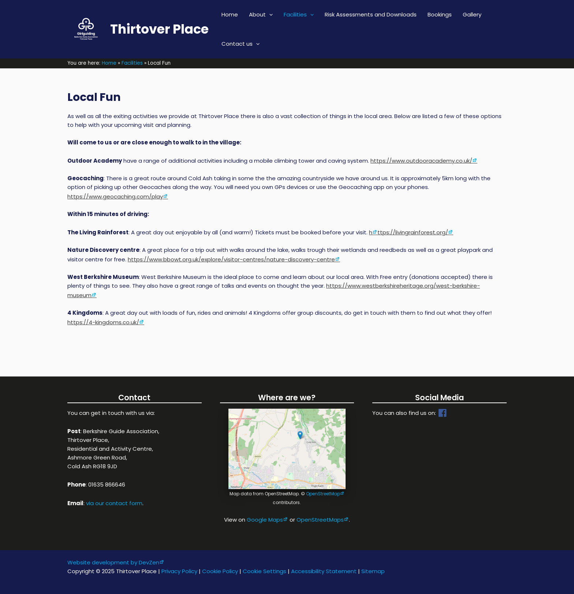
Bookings (440, 14)
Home (229, 14)
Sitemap (373, 571)
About (261, 14)
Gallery (472, 14)
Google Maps (265, 519)
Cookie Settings (264, 571)
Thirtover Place (159, 29)
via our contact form (114, 503)
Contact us (240, 43)
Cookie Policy (220, 571)
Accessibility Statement (324, 571)
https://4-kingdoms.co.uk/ (103, 322)
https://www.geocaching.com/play (115, 196)
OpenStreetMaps (320, 519)
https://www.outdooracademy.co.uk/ (421, 160)
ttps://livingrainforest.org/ (412, 232)
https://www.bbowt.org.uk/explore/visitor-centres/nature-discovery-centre (231, 259)
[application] (269, 14)
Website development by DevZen (113, 562)
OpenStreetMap (323, 494)
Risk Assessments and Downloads (371, 14)
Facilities (299, 14)
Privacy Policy (179, 571)
